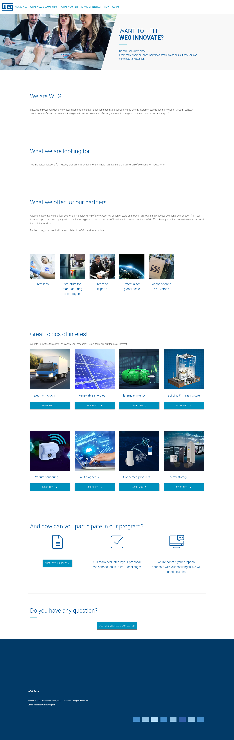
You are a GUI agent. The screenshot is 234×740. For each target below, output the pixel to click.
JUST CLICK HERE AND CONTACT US (117, 626)
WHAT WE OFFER (69, 7)
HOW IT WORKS (111, 7)
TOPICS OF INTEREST (91, 7)
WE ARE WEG (20, 7)
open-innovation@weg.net (44, 705)
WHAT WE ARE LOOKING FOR (44, 7)
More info (138, 405)
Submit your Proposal (57, 563)
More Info (49, 405)
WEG (7, 7)
